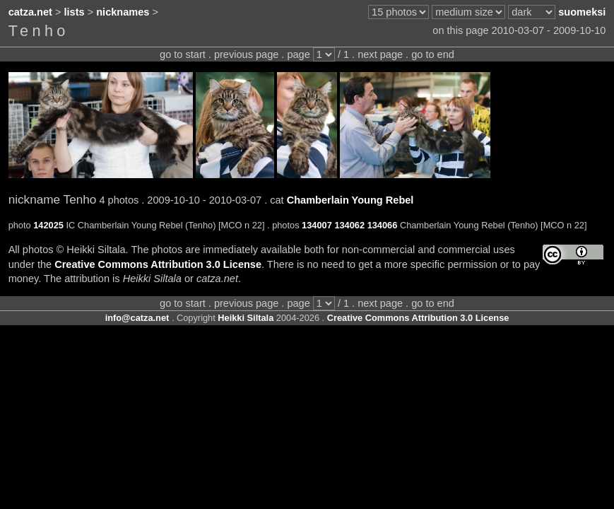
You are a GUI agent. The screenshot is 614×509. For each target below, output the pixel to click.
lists (74, 12)
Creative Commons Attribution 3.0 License (157, 264)
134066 (382, 225)
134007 (317, 225)
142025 (48, 225)
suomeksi (582, 12)
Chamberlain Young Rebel (350, 200)
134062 (349, 225)
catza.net (30, 12)
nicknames (122, 12)
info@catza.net (137, 317)
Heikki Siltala (245, 317)
